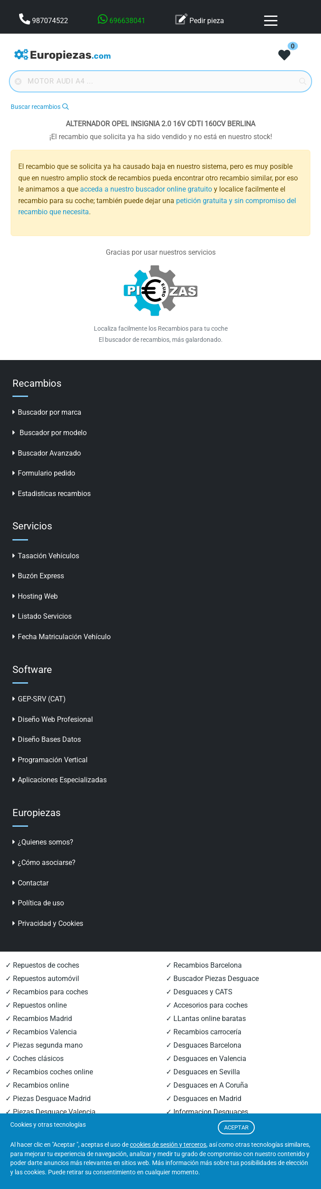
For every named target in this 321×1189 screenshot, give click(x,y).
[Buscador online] (160, 81)
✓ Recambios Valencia (41, 1032)
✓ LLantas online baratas (206, 1018)
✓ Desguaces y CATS (199, 992)
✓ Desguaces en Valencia (206, 1058)
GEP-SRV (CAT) (39, 699)
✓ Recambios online (37, 1085)
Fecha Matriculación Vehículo (61, 637)
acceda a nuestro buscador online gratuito (146, 189)
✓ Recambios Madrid (38, 1018)
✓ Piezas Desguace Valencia (50, 1112)
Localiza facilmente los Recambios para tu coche (161, 328)
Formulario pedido (43, 473)
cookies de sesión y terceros (168, 1145)
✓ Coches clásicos (34, 1058)
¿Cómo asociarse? (44, 862)
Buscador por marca (46, 412)
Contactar (30, 883)
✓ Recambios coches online (49, 1072)
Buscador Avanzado (46, 453)
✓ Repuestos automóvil (42, 978)
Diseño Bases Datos (46, 739)
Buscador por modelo (49, 432)
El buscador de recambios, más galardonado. (161, 339)
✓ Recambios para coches (46, 992)
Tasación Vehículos (45, 556)
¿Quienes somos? (42, 842)
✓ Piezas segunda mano (44, 1045)
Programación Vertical (50, 760)
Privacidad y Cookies (47, 923)
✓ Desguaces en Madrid (203, 1098)
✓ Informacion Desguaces (207, 1112)
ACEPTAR (236, 1127)
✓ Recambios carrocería (203, 1032)
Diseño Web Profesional (52, 719)
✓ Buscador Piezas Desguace (212, 978)
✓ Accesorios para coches (207, 1005)
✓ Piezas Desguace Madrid (48, 1098)
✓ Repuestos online (36, 1005)
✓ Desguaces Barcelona (203, 1045)
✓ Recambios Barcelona (204, 965)
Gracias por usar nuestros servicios (161, 252)
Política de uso (38, 903)
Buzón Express (38, 576)
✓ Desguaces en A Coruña (207, 1085)
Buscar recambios (39, 107)
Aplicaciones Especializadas (59, 780)
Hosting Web (35, 596)
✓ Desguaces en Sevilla (203, 1072)
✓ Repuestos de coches (42, 965)
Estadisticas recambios (51, 493)
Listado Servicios (42, 616)
